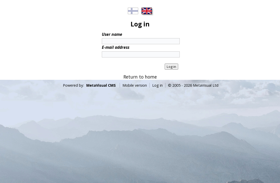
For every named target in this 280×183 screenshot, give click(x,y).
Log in (157, 85)
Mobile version (134, 85)
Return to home (140, 77)
